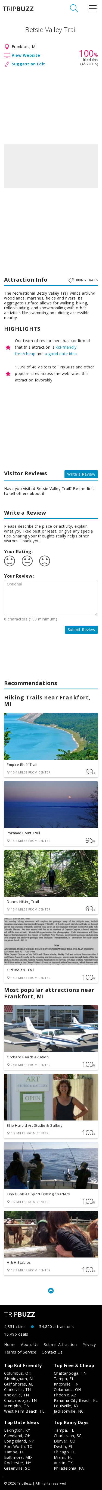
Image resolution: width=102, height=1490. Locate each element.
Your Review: (19, 576)
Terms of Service (20, 1352)
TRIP (18, 8)
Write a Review (81, 474)
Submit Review (81, 629)
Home (10, 1344)
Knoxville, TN (16, 1394)
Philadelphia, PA (69, 1468)
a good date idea (61, 353)
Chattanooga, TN (20, 1400)
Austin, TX (63, 1462)
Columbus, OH (17, 1373)
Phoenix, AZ (65, 1394)
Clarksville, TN (17, 1389)
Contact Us (52, 1352)
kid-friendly (66, 347)
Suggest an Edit (28, 63)
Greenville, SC (17, 1468)
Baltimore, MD (18, 1457)
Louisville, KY (66, 1405)
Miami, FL (63, 1457)
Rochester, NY (17, 1462)
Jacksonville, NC (69, 1411)
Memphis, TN (17, 1405)
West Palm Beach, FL (24, 1411)
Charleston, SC (68, 1435)
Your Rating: (18, 551)
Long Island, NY (19, 1441)
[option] (51, 166)
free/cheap (25, 353)
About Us (29, 1344)
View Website (26, 55)
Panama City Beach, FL (76, 1400)
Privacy (89, 1344)
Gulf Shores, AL (18, 1384)
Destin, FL (63, 1446)
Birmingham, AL (19, 1378)
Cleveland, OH (17, 1435)
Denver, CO (65, 1441)
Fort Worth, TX (18, 1446)
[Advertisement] (51, 104)
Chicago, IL (64, 1451)
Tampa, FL (64, 1378)
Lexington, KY (17, 1430)
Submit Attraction (60, 1344)
